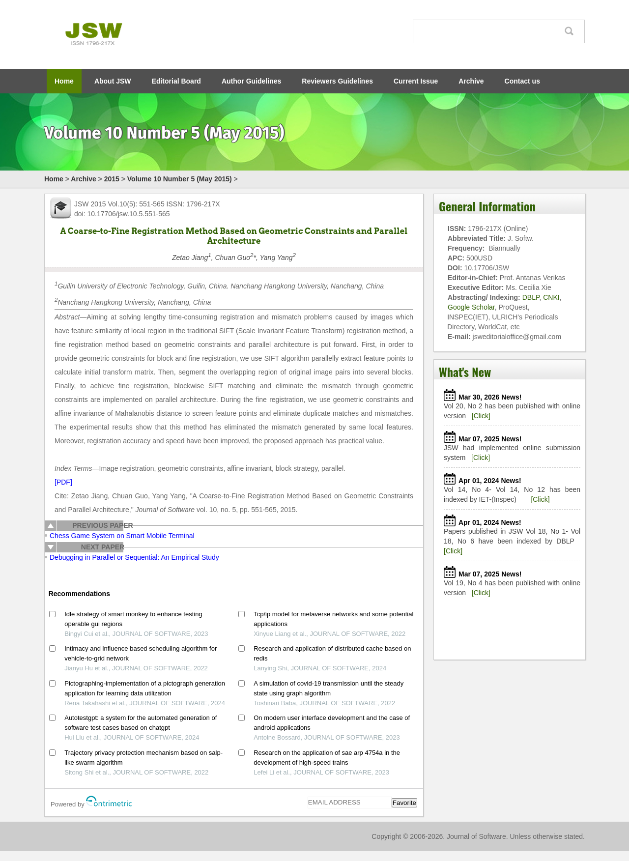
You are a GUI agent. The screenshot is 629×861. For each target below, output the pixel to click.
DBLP (531, 297)
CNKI (551, 297)
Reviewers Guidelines (337, 81)
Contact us (522, 81)
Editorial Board (176, 81)
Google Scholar (471, 307)
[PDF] (63, 482)
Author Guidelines (251, 81)
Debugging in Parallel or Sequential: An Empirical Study (134, 557)
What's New (465, 371)
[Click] (481, 416)
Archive (471, 81)
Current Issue (416, 81)
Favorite (404, 802)
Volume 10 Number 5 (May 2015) (179, 179)
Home (64, 81)
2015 (111, 179)
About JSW (112, 81)
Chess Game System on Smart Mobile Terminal (122, 536)
